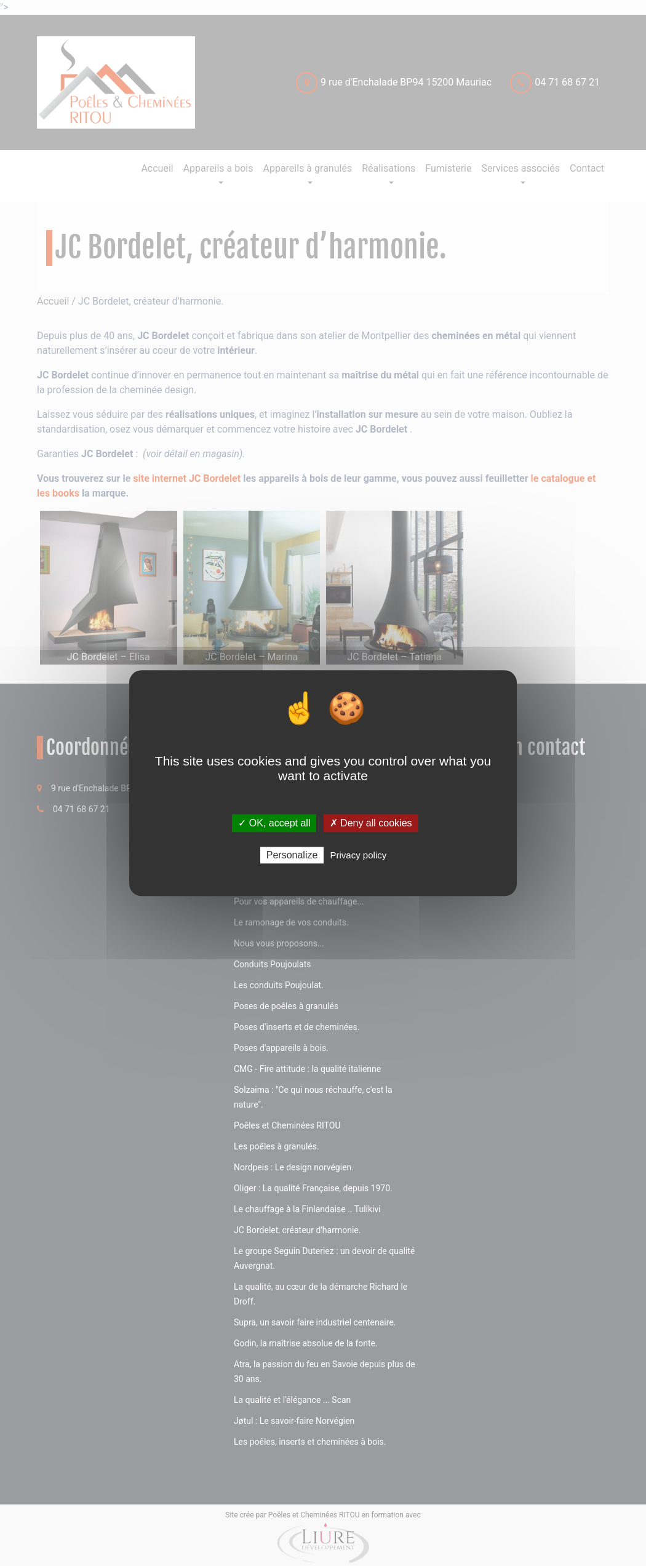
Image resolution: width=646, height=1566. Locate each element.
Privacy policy (358, 855)
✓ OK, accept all (274, 823)
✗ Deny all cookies (371, 823)
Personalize (292, 855)
